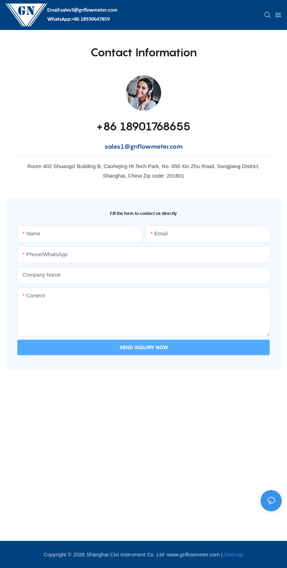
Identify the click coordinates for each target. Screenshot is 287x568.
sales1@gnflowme (132, 146)
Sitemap (233, 554)
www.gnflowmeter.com (193, 554)
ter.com (171, 146)
